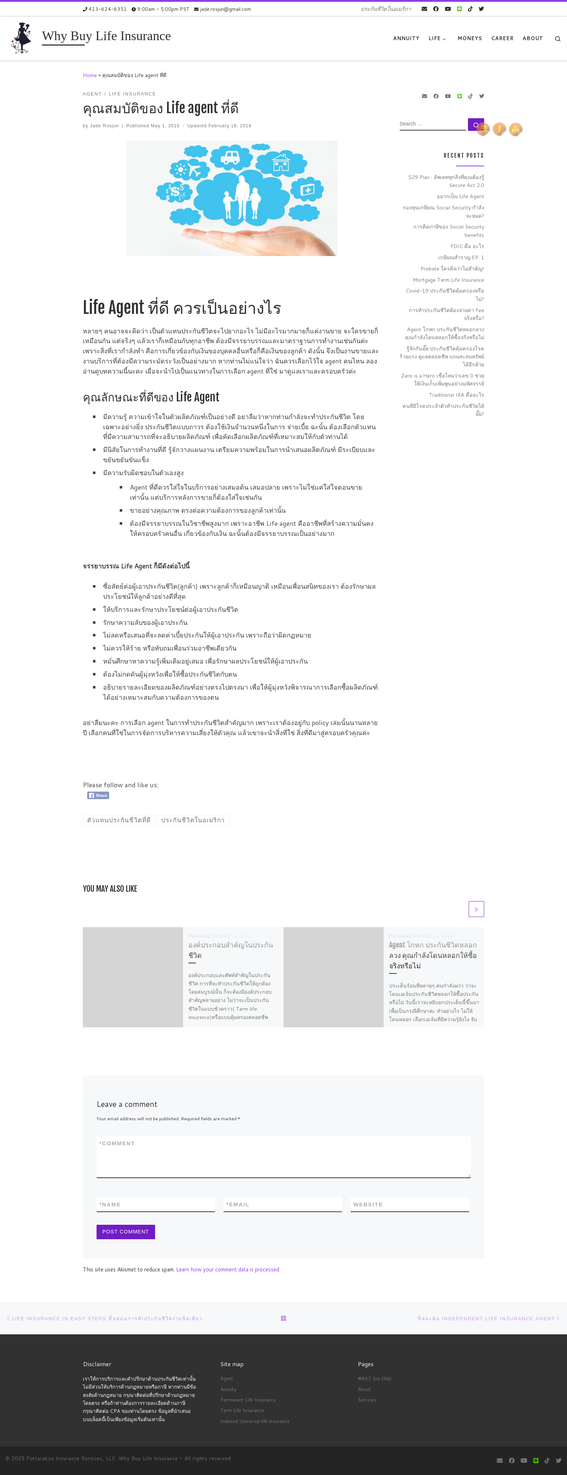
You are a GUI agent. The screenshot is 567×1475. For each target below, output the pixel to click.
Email (238, 1205)
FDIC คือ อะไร (467, 246)
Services (367, 1399)
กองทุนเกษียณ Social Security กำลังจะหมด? (443, 211)
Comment (117, 1144)
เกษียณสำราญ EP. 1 (461, 257)
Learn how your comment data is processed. (228, 1272)
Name (110, 1205)
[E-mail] (424, 9)
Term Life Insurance (242, 1410)
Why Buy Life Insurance (149, 1458)
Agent (226, 1378)
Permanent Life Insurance (248, 1399)
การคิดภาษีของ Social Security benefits (448, 230)
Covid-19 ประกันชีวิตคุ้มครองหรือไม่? (445, 294)
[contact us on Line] (459, 9)
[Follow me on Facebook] (436, 9)
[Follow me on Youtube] (448, 9)
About (364, 1389)
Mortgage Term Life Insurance (448, 280)
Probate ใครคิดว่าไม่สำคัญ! (452, 268)
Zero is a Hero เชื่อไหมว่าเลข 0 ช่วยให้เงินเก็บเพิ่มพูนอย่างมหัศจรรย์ (442, 379)
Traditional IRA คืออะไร (456, 394)
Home (90, 75)
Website (368, 1205)
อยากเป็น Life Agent (460, 196)
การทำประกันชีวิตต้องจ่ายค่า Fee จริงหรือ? (446, 314)
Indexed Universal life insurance (255, 1421)
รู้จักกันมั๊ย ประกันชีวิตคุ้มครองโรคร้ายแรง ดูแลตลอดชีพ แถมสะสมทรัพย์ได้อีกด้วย (442, 356)
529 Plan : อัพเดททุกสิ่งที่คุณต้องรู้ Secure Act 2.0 (446, 181)
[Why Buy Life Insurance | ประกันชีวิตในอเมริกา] (22, 38)
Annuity (228, 1389)
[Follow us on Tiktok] (470, 9)
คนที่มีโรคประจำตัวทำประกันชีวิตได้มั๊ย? (443, 410)
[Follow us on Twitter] (481, 9)
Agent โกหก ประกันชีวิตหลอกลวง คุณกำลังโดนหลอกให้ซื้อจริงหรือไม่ (433, 956)
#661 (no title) (374, 1378)
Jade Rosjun (104, 125)
